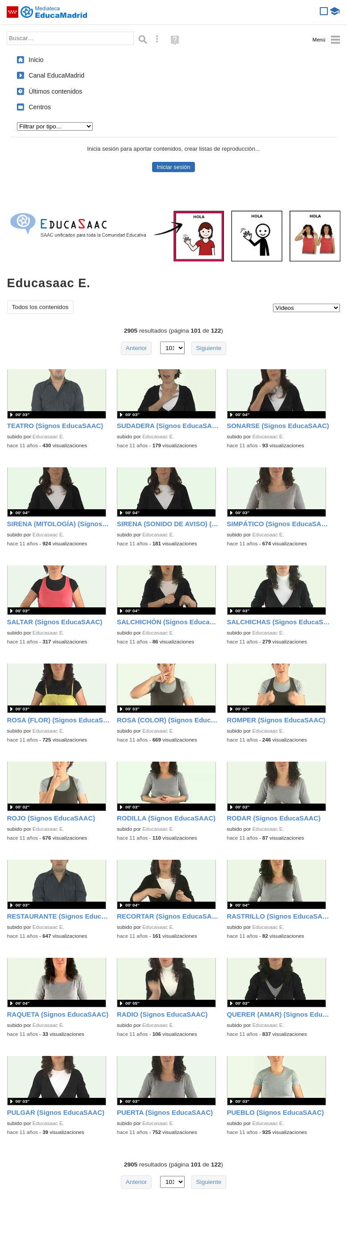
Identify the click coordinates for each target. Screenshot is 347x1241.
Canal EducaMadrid (56, 75)
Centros (40, 107)
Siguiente (209, 348)
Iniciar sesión (173, 167)
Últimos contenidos (55, 91)
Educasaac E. (48, 436)
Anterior (136, 348)
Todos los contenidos (40, 307)
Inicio (36, 59)
